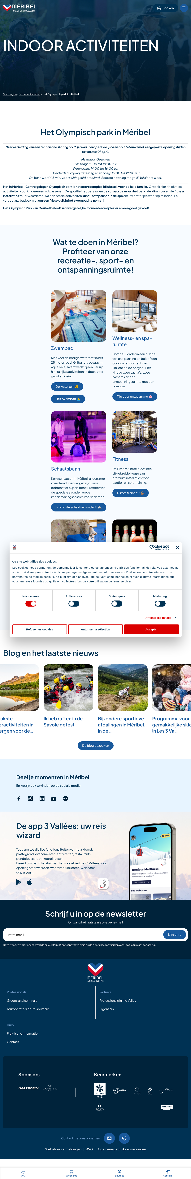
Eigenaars (106, 1009)
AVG (89, 1149)
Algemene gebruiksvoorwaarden (122, 1149)
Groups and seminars (22, 1000)
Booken (165, 8)
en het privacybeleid (73, 944)
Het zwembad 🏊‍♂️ (68, 399)
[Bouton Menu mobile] (184, 8)
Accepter (151, 629)
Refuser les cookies (39, 629)
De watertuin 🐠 (67, 386)
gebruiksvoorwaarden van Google (113, 944)
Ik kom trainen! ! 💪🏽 (130, 493)
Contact (13, 1042)
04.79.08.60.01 (124, 1138)
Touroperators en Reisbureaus (28, 1009)
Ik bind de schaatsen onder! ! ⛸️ (79, 507)
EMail (109, 1138)
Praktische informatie (22, 1033)
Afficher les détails (158, 617)
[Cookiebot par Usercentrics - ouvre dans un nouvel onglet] (152, 547)
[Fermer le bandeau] (177, 547)
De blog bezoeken (95, 745)
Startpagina (10, 94)
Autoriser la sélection (95, 629)
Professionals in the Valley (117, 1000)
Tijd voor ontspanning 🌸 (135, 396)
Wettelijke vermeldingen (63, 1149)
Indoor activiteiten (29, 94)
